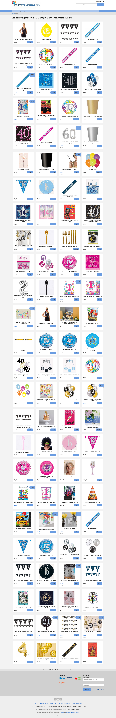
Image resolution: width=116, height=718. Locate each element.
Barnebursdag (39, 11)
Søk (101, 4)
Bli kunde (51, 669)
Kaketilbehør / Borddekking (80, 11)
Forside (14, 11)
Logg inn (63, 669)
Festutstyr (91, 11)
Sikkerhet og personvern (56, 703)
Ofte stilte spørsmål (77, 703)
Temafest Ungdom (49, 11)
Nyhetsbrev (67, 703)
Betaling (57, 669)
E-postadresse (86, 677)
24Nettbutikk (60, 715)
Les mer (62, 712)
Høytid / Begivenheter (24, 11)
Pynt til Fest (69, 11)
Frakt (36, 703)
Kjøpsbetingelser (44, 703)
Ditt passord (85, 683)
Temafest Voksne (60, 11)
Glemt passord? (100, 689)
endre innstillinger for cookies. (72, 712)
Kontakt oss (70, 669)
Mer (97, 11)
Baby (32, 11)
